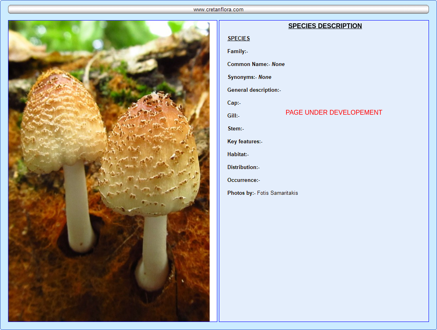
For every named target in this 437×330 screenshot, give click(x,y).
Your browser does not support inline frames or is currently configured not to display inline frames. (324, 171)
